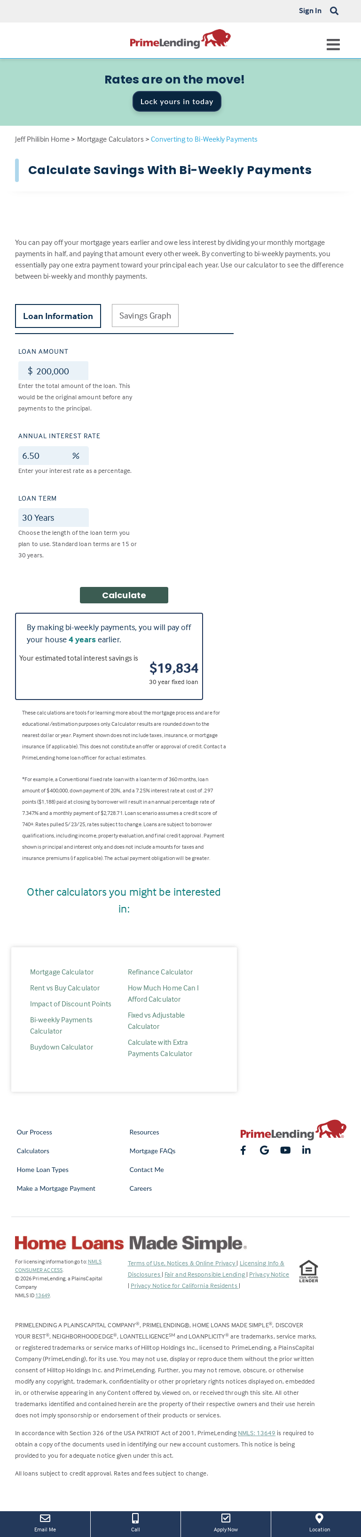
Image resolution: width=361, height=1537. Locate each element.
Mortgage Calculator (62, 971)
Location (319, 1522)
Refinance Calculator (160, 971)
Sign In (310, 10)
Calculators (33, 1151)
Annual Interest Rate (59, 435)
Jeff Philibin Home (42, 139)
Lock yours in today (177, 101)
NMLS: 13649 (256, 1433)
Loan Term (37, 498)
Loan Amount (43, 351)
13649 (42, 1295)
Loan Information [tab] (58, 315)
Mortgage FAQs (153, 1151)
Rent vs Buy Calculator (65, 987)
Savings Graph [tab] (145, 315)
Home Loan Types (43, 1169)
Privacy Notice (269, 1274)
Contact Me (147, 1169)
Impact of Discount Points (71, 1003)
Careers (141, 1188)
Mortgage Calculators (110, 139)
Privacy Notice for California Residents (185, 1285)
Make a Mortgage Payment (56, 1188)
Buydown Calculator (61, 1046)
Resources (144, 1132)
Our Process (35, 1132)
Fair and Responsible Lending (205, 1274)
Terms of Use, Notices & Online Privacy (182, 1263)
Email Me (45, 1522)
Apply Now (226, 1522)
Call (135, 1522)
